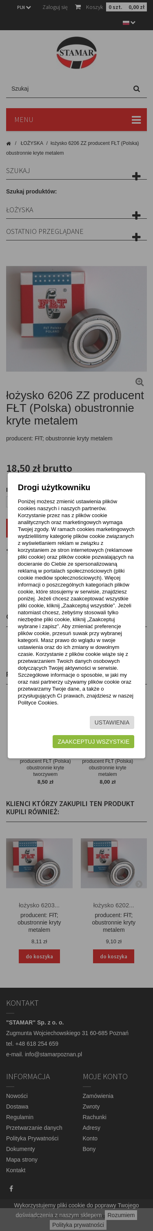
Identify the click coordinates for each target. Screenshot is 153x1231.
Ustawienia (112, 722)
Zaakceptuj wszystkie (93, 741)
